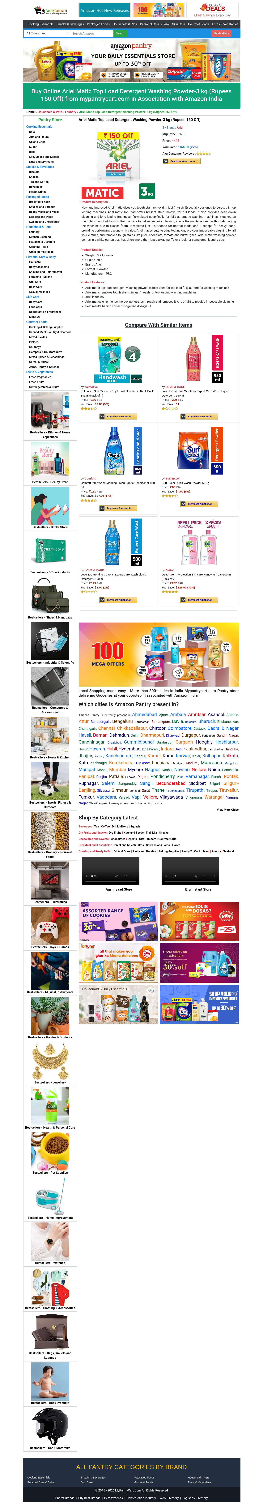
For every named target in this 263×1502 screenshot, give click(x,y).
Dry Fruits (115, 832)
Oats (141, 845)
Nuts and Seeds (134, 832)
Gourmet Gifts (167, 839)
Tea (96, 826)
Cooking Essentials (40, 24)
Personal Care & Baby (154, 24)
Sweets (132, 839)
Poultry (216, 851)
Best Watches (113, 1498)
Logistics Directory (195, 1498)
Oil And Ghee (122, 851)
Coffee (105, 826)
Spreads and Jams (158, 845)
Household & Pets (125, 24)
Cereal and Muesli (124, 845)
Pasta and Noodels (145, 851)
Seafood (228, 851)
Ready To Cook (191, 851)
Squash (135, 826)
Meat (206, 851)
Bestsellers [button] (221, 33)
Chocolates (118, 839)
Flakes (176, 845)
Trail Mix (151, 832)
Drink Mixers (120, 826)
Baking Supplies (169, 851)
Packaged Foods (98, 24)
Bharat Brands (64, 1498)
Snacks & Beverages (70, 24)
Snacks (163, 832)
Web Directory (169, 1498)
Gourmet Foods (198, 24)
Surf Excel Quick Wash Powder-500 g (186, 482)
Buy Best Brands (89, 1498)
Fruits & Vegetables (225, 24)
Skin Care (178, 24)
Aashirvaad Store (119, 889)
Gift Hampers (147, 839)
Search (120, 33)
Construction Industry (141, 1498)
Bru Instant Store (198, 889)
